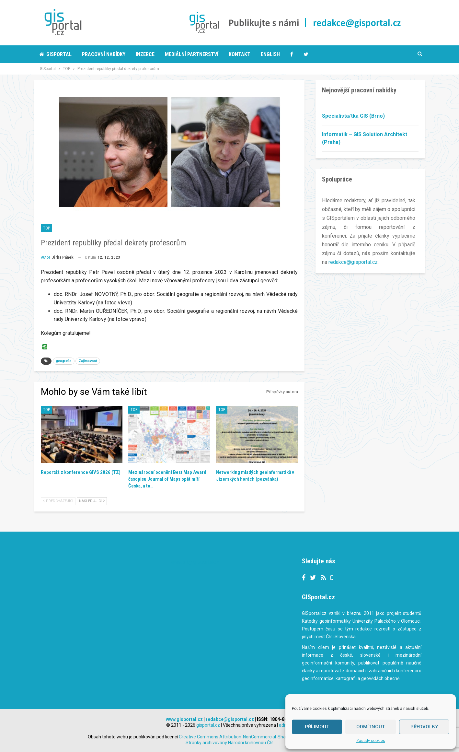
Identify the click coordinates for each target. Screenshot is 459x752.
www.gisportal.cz (184, 719)
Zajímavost (88, 361)
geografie (63, 361)
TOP (46, 228)
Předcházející (58, 501)
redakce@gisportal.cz (353, 262)
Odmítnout (370, 727)
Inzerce (145, 54)
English (270, 54)
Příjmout (317, 727)
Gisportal (56, 54)
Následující (92, 501)
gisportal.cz (208, 725)
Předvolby (424, 727)
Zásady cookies (370, 740)
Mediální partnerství (191, 54)
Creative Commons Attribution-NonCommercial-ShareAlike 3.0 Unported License (275, 736)
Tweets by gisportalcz (193, 562)
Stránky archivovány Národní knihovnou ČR (229, 742)
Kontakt (239, 54)
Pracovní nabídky (103, 54)
